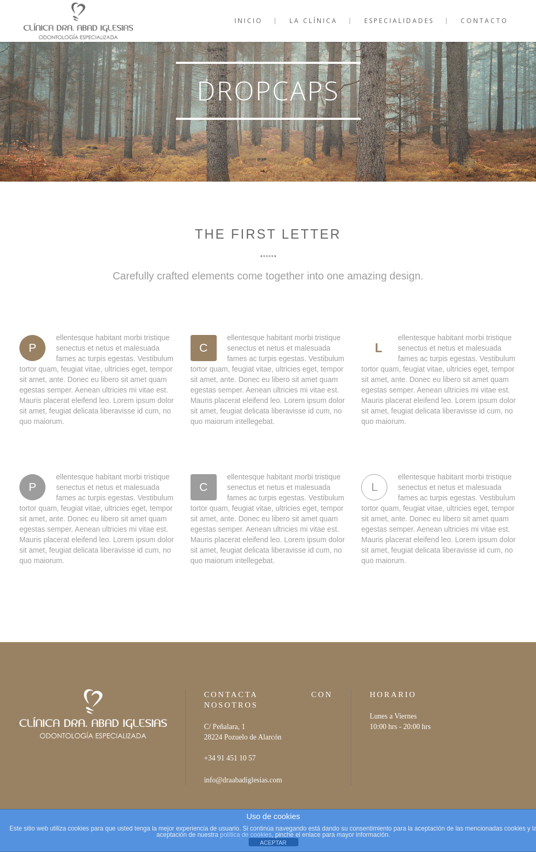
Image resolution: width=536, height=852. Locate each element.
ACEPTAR (273, 842)
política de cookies (246, 834)
